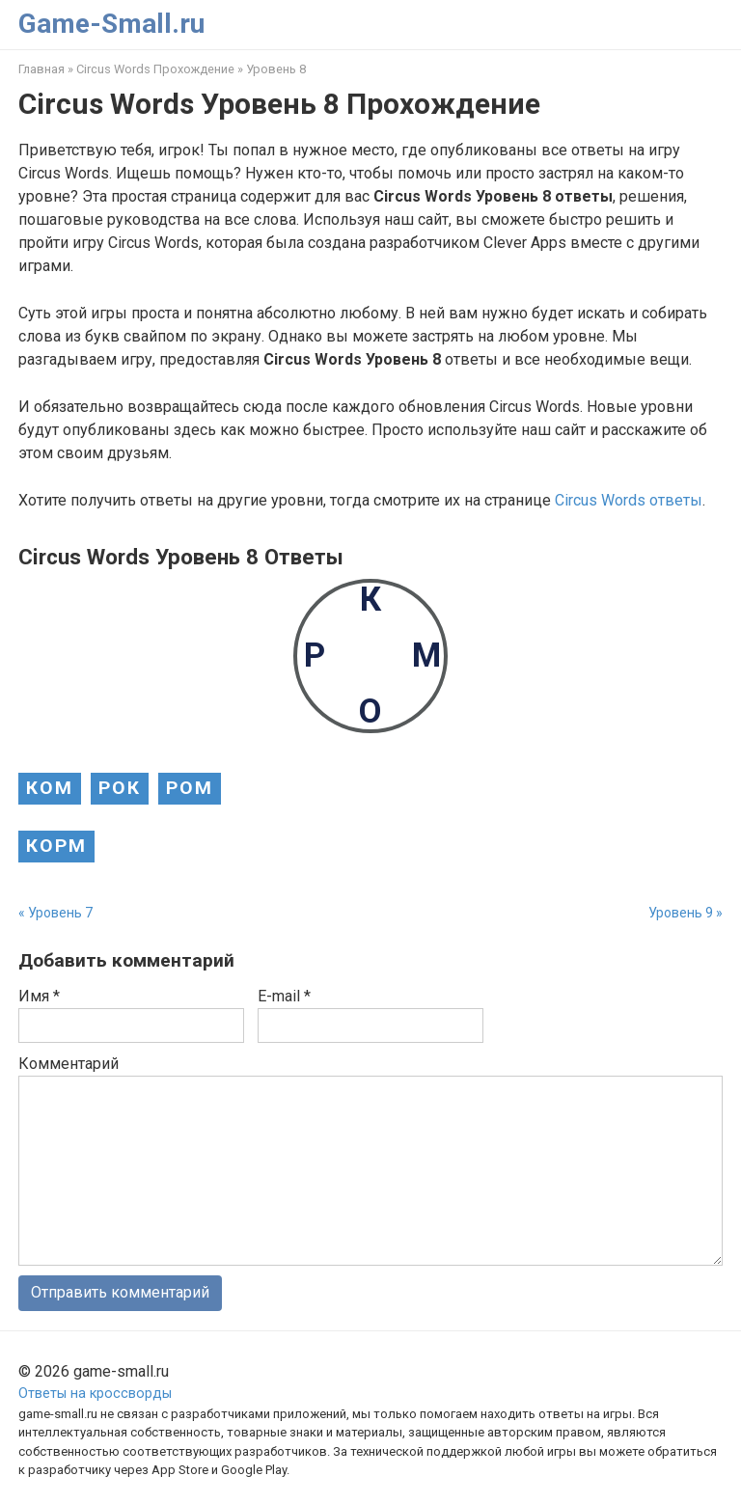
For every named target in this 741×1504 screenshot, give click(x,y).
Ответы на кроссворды (95, 1393)
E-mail (284, 996)
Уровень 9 (680, 912)
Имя (39, 996)
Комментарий (68, 1063)
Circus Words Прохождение (155, 69)
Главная (41, 69)
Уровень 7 (60, 912)
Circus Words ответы (628, 500)
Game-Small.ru (111, 24)
